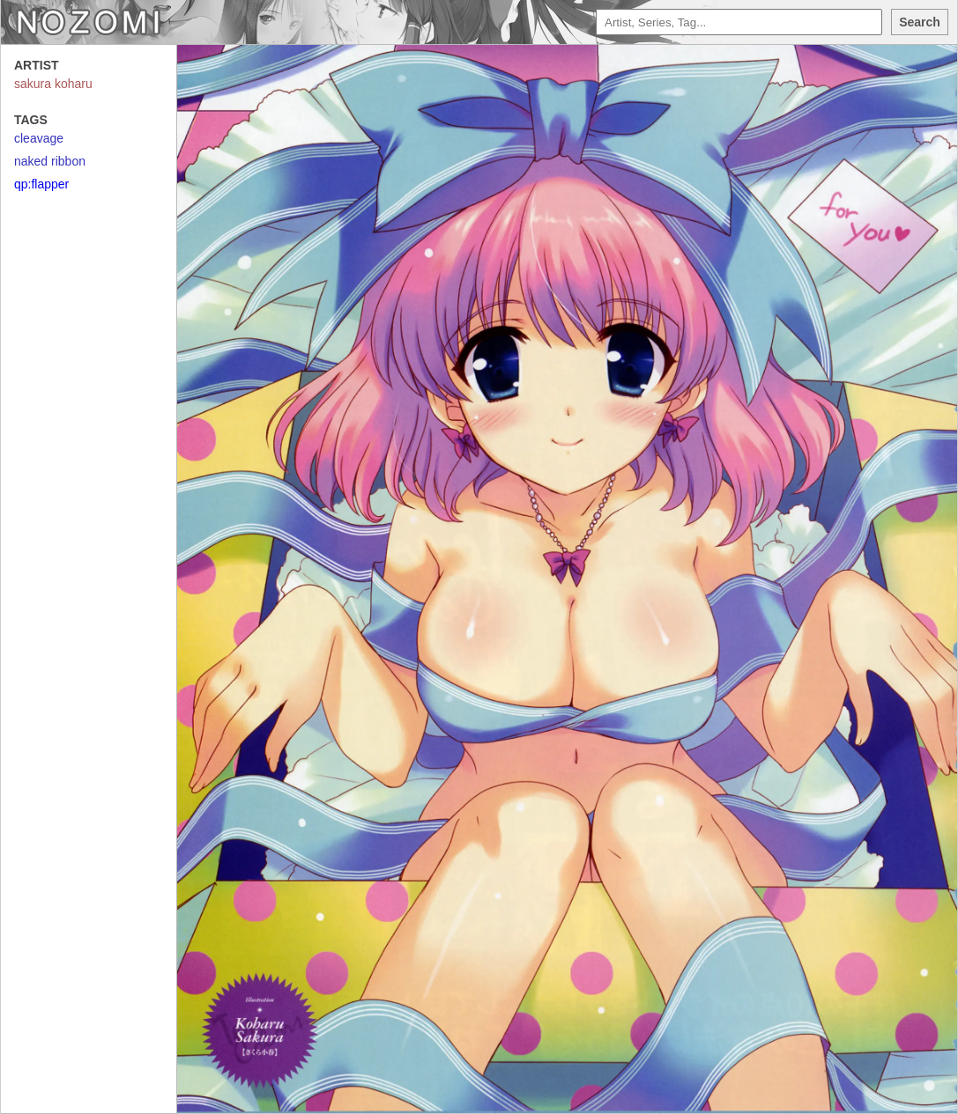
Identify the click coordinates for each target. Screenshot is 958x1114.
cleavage (38, 138)
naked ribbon (49, 161)
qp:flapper (41, 184)
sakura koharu (53, 84)
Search (919, 22)
